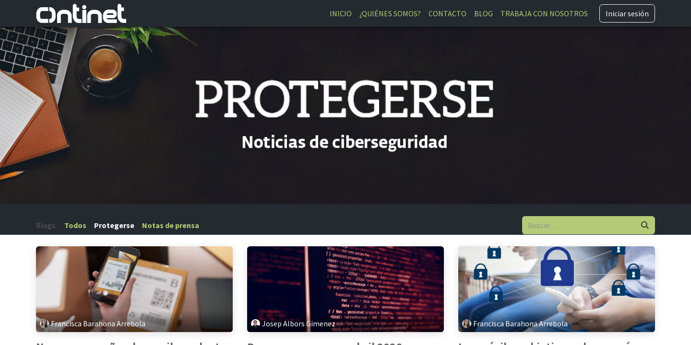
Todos (75, 225)
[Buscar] (645, 225)
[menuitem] (341, 13)
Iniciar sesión (627, 13)
